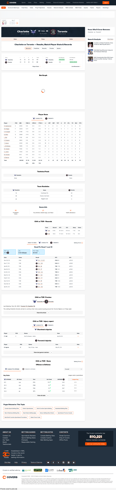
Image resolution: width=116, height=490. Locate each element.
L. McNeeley (7, 146)
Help (16, 462)
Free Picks (25, 7)
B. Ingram (6, 347)
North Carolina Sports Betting (44, 408)
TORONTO (49, 325)
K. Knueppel (7, 131)
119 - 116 (40, 283)
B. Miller (6, 134)
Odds (31, 7)
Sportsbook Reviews (29, 436)
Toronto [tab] (49, 118)
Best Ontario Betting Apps (29, 413)
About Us (7, 432)
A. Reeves (6, 157)
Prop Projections (40, 7)
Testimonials (7, 444)
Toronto (62, 31)
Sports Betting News (29, 438)
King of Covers (64, 438)
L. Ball (5, 137)
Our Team (6, 440)
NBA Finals (78, 7)
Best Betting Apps (46, 440)
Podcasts (25, 440)
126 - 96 (40, 266)
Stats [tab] (15, 39)
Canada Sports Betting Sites (12, 408)
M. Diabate (6, 149)
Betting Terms (78, 243)
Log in (106, 2)
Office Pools (63, 440)
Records (44, 48)
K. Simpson (7, 140)
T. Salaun (6, 143)
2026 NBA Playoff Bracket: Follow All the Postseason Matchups (103, 50)
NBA (3, 7)
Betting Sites (46, 432)
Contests (63, 432)
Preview (52, 48)
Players (98, 7)
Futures (49, 7)
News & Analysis (58, 7)
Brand (5, 442)
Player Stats (36, 66)
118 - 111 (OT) (41, 260)
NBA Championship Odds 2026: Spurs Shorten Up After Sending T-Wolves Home (103, 59)
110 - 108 (40, 263)
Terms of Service (36, 462)
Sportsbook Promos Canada (65, 413)
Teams (92, 7)
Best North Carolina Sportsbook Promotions (16, 417)
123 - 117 (40, 278)
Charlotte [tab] (37, 118)
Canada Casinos (45, 438)
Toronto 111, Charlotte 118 (28, 306)
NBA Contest (69, 7)
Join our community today (96, 444)
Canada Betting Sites (47, 436)
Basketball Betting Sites (61, 408)
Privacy (24, 462)
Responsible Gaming (28, 442)
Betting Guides (28, 432)
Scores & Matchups (13, 7)
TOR (49, 233)
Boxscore (28, 48)
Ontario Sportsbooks (28, 408)
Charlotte (23, 31)
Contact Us (6, 436)
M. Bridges (6, 128)
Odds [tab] (71, 39)
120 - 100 (40, 286)
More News (110, 39)
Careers (5, 438)
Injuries (86, 7)
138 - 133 (40, 272)
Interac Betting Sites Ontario (47, 413)
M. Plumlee (7, 154)
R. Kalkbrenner (7, 126)
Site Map (7, 462)
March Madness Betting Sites (12, 413)
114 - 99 (40, 281)
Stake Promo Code (35, 417)
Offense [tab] (12, 369)
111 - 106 (40, 275)
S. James (6, 151)
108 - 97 (40, 269)
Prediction (36, 48)
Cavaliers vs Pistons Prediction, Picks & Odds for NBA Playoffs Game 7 (103, 43)
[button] (43, 312)
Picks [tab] (43, 39)
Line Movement (76, 66)
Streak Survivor (64, 436)
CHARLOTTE (38, 325)
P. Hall (5, 336)
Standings (106, 7)
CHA (49, 230)
